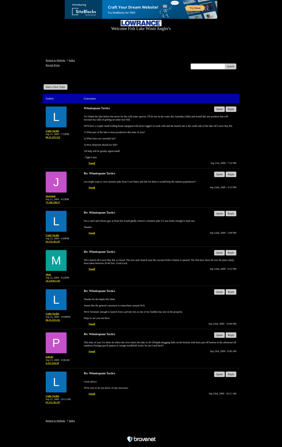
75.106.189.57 (53, 202)
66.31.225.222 (53, 137)
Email (92, 163)
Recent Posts (53, 65)
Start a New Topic (55, 86)
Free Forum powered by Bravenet (141, 431)
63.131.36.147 (53, 241)
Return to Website (55, 60)
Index (72, 60)
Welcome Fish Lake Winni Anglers (66, 78)
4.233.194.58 (52, 363)
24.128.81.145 (53, 280)
